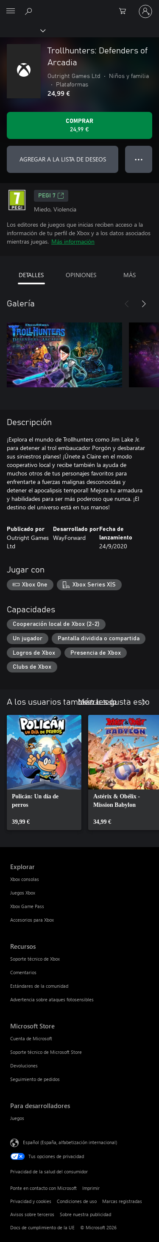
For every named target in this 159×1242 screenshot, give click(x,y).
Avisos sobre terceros (32, 1214)
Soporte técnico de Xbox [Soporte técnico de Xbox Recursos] (35, 958)
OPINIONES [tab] (81, 275)
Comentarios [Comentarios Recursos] (23, 972)
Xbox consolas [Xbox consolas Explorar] (24, 879)
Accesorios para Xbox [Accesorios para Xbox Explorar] (32, 919)
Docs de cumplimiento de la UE (42, 1227)
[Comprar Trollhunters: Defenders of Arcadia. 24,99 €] (79, 125)
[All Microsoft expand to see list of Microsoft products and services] (10, 11)
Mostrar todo (97, 701)
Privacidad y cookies (30, 1201)
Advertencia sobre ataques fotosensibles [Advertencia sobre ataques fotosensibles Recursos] (52, 999)
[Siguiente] (143, 304)
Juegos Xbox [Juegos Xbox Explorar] (22, 892)
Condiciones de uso (77, 1201)
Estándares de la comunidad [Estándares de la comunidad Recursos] (39, 986)
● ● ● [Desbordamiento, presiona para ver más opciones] (139, 159)
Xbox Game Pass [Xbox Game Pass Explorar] (27, 906)
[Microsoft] (79, 6)
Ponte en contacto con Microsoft (43, 1188)
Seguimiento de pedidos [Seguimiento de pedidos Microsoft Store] (35, 1079)
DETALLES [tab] (31, 275)
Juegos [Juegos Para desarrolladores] (17, 1118)
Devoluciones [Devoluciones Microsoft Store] (24, 1065)
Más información (73, 241)
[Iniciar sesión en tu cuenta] (145, 11)
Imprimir (91, 1188)
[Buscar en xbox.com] (29, 11)
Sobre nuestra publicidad (85, 1214)
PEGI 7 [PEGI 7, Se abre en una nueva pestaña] (51, 195)
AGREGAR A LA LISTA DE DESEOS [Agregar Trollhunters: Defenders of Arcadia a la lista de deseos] (63, 159)
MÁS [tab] (129, 275)
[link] (44, 772)
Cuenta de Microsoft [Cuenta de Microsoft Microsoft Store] (31, 1038)
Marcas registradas (122, 1201)
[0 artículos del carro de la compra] (125, 11)
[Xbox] (22, 30)
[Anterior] (126, 304)
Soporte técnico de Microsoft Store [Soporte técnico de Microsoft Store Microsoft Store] (46, 1052)
